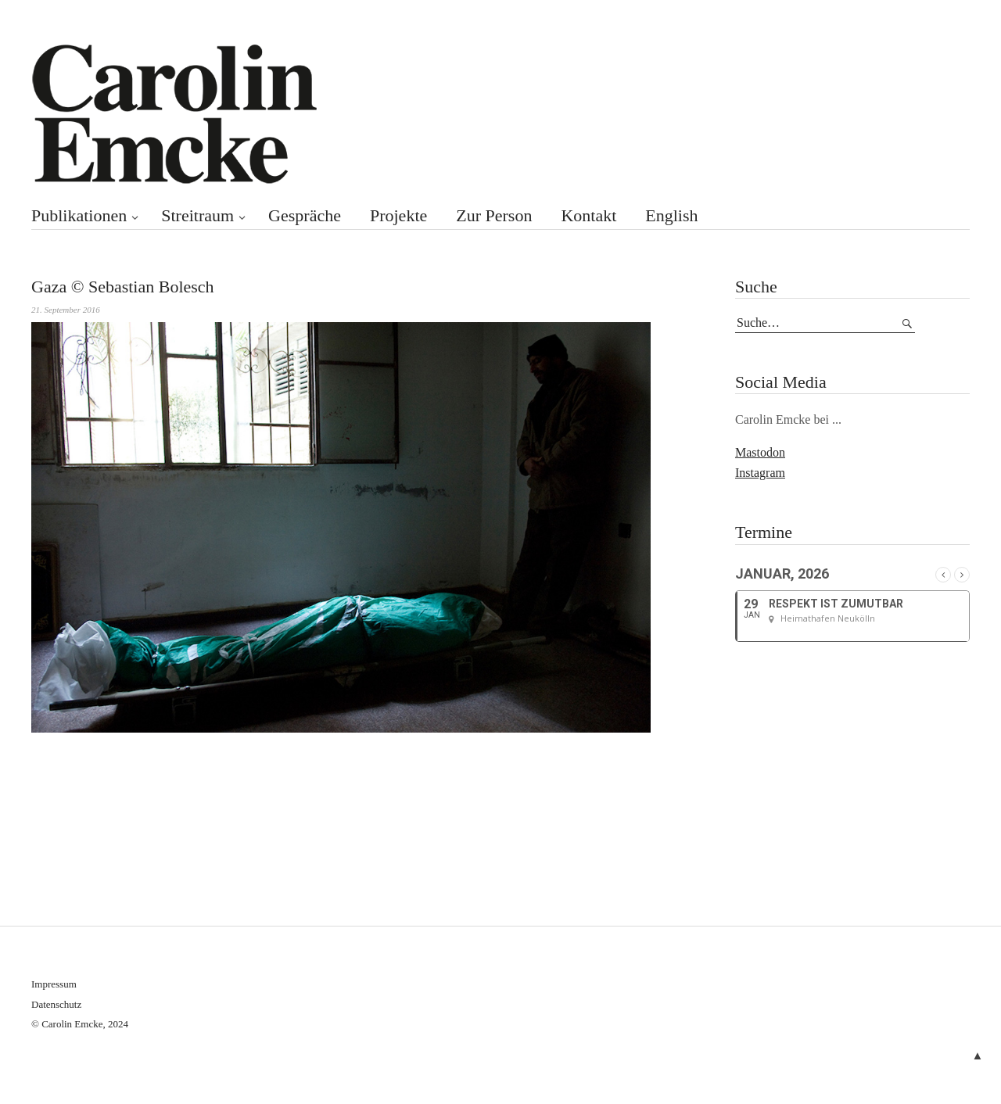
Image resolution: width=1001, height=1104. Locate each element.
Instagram (760, 472)
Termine (763, 532)
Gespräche (304, 215)
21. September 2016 (65, 309)
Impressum (54, 984)
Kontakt (588, 215)
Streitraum (197, 215)
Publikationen (79, 215)
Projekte (398, 215)
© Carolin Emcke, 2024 (79, 1024)
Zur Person (494, 215)
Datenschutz (56, 1004)
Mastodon (760, 452)
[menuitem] (684, 216)
